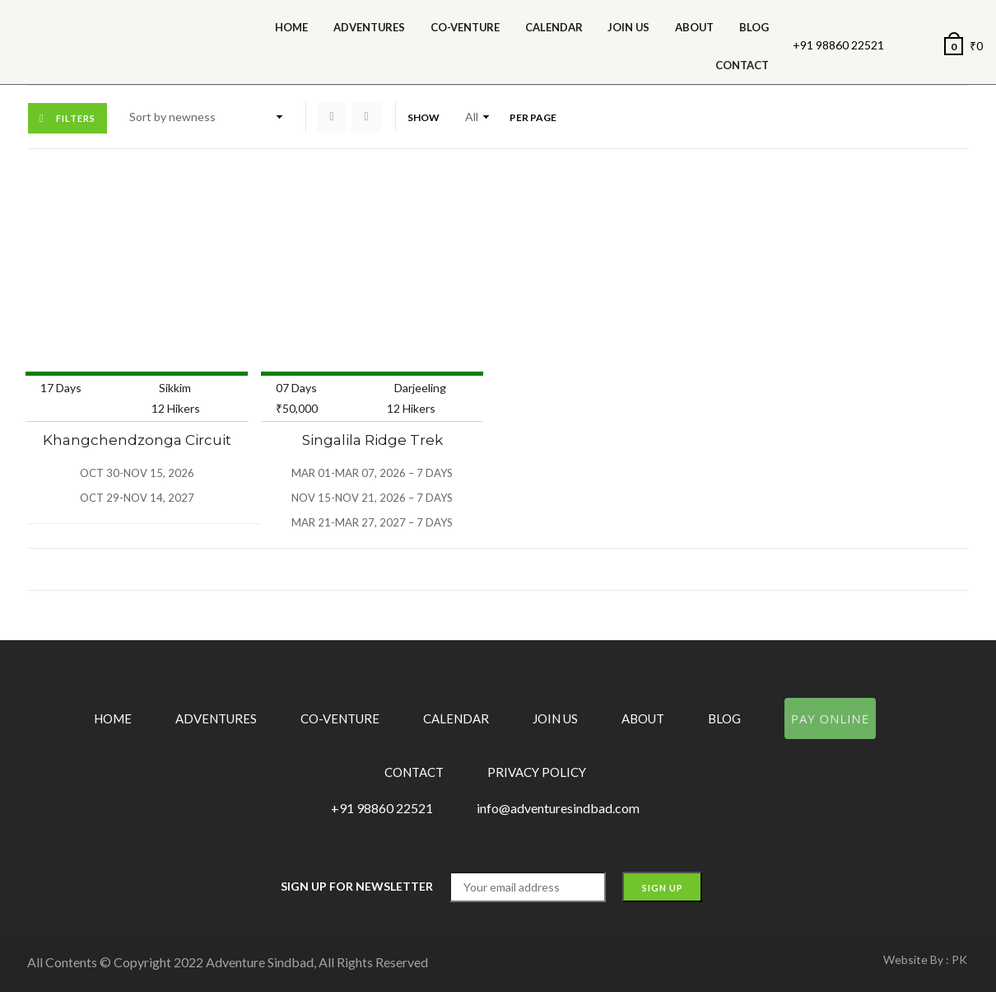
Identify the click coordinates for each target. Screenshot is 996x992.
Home (291, 27)
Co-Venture (465, 27)
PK (959, 959)
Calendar (456, 718)
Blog (754, 27)
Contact (742, 65)
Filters (75, 118)
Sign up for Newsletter (357, 886)
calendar (554, 27)
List (366, 117)
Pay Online (830, 718)
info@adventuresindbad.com (558, 808)
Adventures (369, 27)
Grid (332, 117)
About (694, 27)
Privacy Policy (536, 772)
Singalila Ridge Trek (372, 440)
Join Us (628, 27)
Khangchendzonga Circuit (137, 440)
